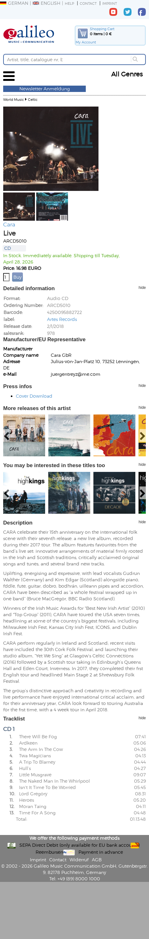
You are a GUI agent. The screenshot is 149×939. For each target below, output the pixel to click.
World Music (13, 99)
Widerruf (79, 859)
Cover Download (34, 396)
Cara (9, 224)
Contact (88, 3)
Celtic (32, 99)
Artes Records (62, 319)
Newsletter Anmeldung (44, 88)
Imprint (109, 3)
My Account (86, 42)
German (14, 3)
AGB (97, 859)
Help (69, 3)
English (46, 3)
